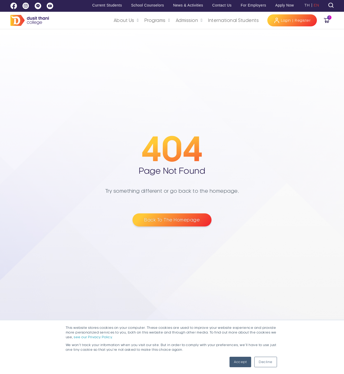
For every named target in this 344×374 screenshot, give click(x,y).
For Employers (253, 5)
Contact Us (222, 5)
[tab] (331, 5)
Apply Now (284, 5)
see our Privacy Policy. (93, 337)
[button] (127, 20)
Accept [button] (240, 362)
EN (316, 5)
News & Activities (188, 5)
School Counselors (147, 5)
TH (307, 5)
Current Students (107, 5)
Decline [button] (266, 362)
